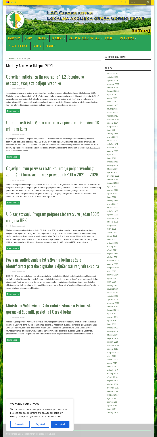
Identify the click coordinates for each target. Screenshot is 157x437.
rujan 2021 (111, 229)
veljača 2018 (112, 381)
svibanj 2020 (112, 285)
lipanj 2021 (111, 239)
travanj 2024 (112, 137)
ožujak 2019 (112, 335)
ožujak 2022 (112, 208)
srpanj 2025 (112, 98)
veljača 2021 (112, 253)
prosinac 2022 (113, 176)
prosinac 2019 (113, 303)
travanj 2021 (112, 246)
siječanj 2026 (112, 80)
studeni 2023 (112, 151)
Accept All (60, 424)
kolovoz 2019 (113, 317)
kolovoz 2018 (113, 359)
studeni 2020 (112, 264)
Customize (20, 424)
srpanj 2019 (112, 321)
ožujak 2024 (112, 140)
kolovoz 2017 (113, 402)
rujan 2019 (111, 313)
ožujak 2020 (112, 292)
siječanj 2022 (112, 215)
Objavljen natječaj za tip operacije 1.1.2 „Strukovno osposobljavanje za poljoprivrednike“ (45, 80)
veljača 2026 (112, 77)
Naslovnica (14, 38)
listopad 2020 (113, 268)
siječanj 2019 (112, 342)
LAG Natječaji (128, 38)
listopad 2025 (113, 91)
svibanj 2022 (112, 200)
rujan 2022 (111, 186)
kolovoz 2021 (113, 232)
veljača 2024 (112, 144)
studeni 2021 (112, 222)
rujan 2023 (111, 155)
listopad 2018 (113, 352)
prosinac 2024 (113, 119)
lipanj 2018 (111, 366)
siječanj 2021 (112, 257)
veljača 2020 (112, 296)
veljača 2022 (112, 211)
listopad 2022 (113, 183)
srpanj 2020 (112, 278)
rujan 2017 (111, 398)
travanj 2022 (112, 204)
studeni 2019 (112, 306)
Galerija (37, 46)
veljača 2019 (112, 338)
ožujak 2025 (112, 112)
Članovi (43, 38)
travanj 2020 (112, 289)
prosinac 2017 (113, 388)
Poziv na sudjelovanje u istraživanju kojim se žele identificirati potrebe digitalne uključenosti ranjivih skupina (52, 263)
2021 (19, 58)
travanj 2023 (112, 165)
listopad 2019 (113, 310)
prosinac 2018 (113, 345)
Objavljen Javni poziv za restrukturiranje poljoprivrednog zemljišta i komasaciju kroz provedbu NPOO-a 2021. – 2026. (52, 171)
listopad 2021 (113, 225)
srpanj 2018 (112, 363)
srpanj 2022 (112, 193)
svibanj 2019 (112, 328)
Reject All (40, 424)
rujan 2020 (111, 271)
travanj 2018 (112, 374)
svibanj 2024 (112, 133)
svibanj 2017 (112, 412)
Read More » (13, 111)
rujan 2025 (111, 95)
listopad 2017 (113, 395)
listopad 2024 (113, 126)
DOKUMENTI (58, 38)
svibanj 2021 (112, 243)
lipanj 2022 (111, 197)
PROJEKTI (111, 38)
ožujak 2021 (112, 250)
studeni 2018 (112, 349)
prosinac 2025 (113, 84)
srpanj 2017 (112, 405)
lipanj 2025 (111, 102)
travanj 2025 (112, 109)
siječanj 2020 (112, 299)
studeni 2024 (112, 123)
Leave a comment (18, 89)
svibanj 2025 (112, 105)
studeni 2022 (112, 179)
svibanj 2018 (112, 370)
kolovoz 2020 (113, 275)
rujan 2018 (111, 356)
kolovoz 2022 (113, 190)
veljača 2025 (112, 116)
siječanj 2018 (112, 384)
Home (10, 58)
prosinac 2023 (113, 147)
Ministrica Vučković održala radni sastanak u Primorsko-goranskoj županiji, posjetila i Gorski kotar (50, 308)
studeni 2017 (112, 391)
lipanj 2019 (111, 324)
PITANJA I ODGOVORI (18, 46)
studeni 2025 (112, 87)
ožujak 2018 (112, 377)
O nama (29, 38)
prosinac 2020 (113, 260)
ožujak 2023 (112, 169)
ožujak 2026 (112, 73)
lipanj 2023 (111, 158)
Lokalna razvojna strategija (85, 38)
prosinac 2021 (113, 218)
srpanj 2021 (112, 236)
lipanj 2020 (111, 282)
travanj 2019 (112, 331)
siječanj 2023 (112, 172)
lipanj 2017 (111, 409)
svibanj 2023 (112, 162)
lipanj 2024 (111, 130)
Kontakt (50, 46)
